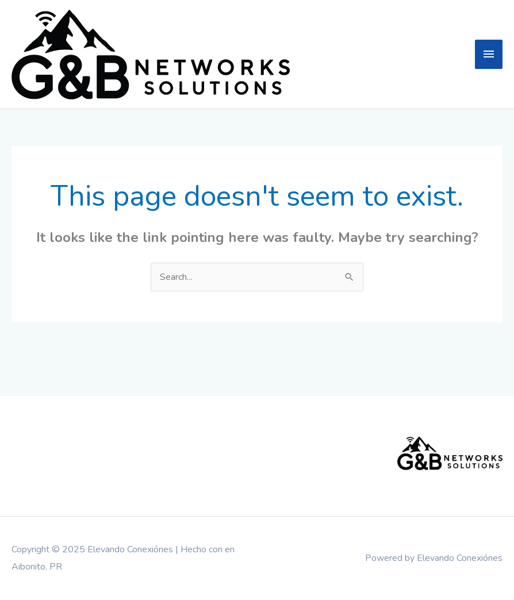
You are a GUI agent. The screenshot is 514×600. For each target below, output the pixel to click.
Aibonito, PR (36, 566)
